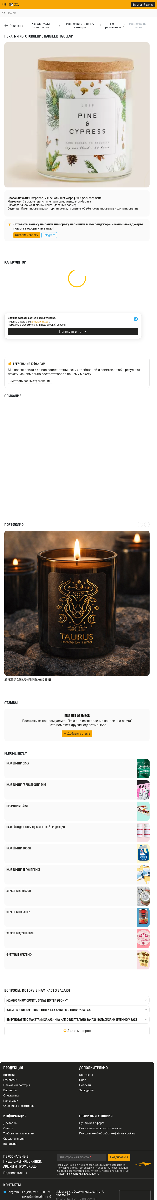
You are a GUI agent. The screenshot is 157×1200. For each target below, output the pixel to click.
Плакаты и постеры (16, 1085)
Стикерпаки (11, 1095)
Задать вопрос (79, 1031)
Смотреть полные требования (30, 381)
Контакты (86, 1074)
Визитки (9, 1074)
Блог (82, 1080)
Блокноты (10, 1090)
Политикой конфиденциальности (78, 1173)
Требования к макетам (18, 1133)
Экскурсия (86, 1090)
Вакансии (10, 1143)
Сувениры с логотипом (18, 1105)
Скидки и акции (14, 1138)
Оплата (8, 1128)
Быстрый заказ (142, 4)
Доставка (10, 1123)
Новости (85, 1085)
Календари (10, 1100)
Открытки (10, 1080)
